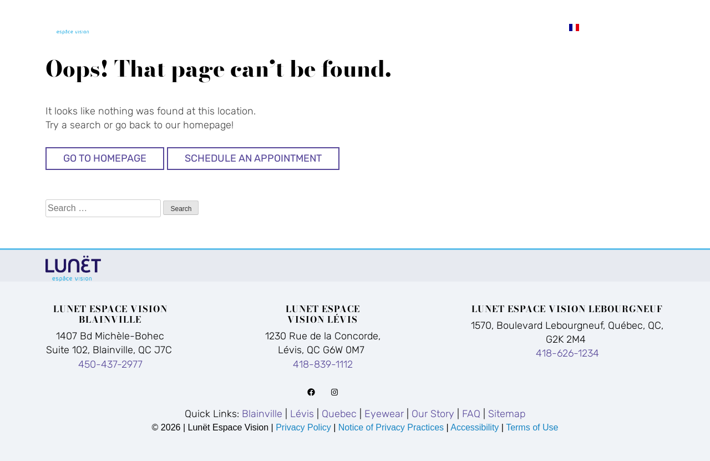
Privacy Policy (304, 427)
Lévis (369, 12)
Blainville (298, 12)
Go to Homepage (104, 158)
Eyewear (498, 12)
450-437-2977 (110, 364)
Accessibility (474, 427)
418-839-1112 (323, 364)
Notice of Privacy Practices (391, 427)
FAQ (641, 12)
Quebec (428, 12)
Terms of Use (532, 427)
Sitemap (506, 414)
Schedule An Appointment (253, 158)
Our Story (578, 12)
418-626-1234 (567, 353)
